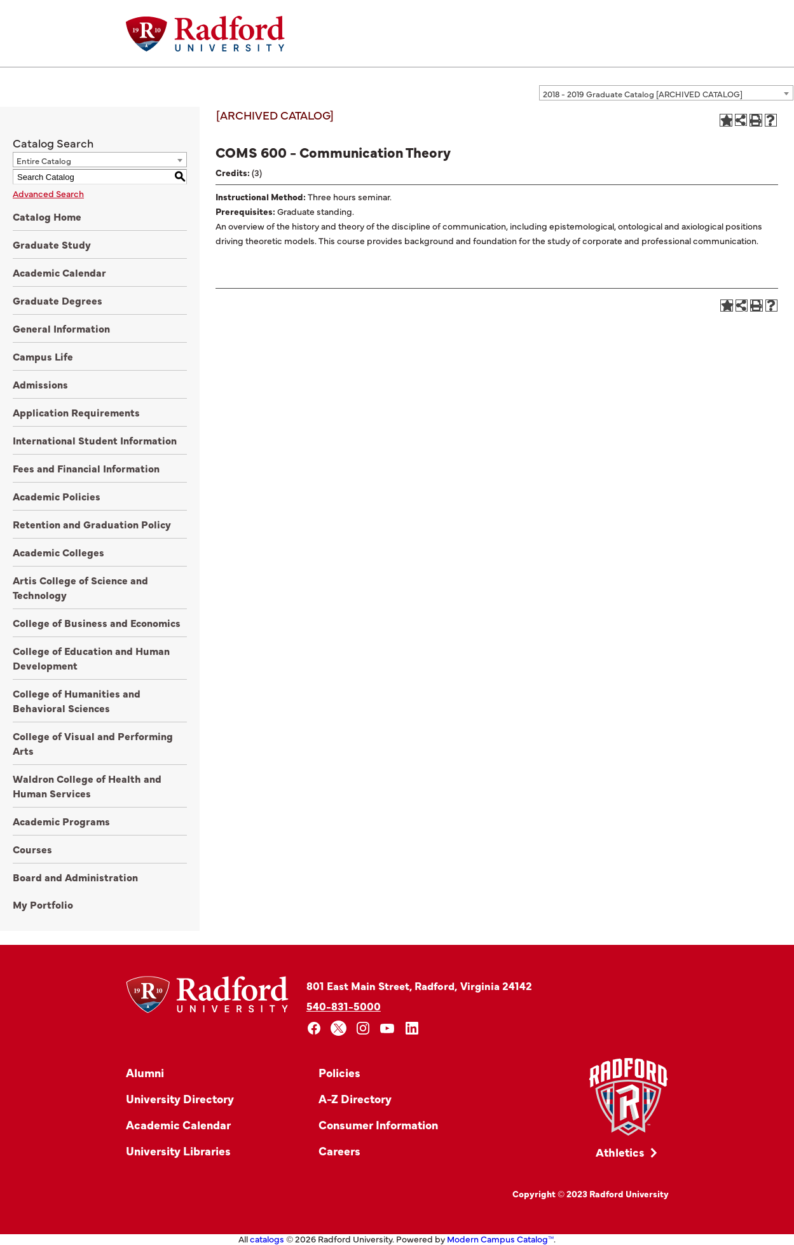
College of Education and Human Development (91, 657)
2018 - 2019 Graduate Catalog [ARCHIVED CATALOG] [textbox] (643, 93)
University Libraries (178, 1151)
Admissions (40, 384)
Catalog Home (47, 216)
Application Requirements (76, 412)
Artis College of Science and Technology (80, 587)
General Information (61, 328)
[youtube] (387, 1028)
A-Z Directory (355, 1098)
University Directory (180, 1098)
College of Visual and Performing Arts (93, 743)
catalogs (267, 1238)
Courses (32, 849)
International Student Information (95, 440)
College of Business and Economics (97, 622)
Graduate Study (52, 244)
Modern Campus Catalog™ (500, 1238)
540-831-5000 (343, 1005)
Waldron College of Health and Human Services (87, 785)
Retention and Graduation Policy (92, 524)
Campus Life (43, 356)
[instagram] (363, 1028)
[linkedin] (412, 1028)
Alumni (145, 1072)
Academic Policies (56, 496)
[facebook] (314, 1028)
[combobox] (666, 92)
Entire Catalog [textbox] (44, 160)
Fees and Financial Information (86, 468)
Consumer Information (378, 1124)
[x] (338, 1028)
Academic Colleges (58, 552)
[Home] (205, 34)
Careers (339, 1151)
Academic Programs (61, 821)
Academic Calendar (59, 272)
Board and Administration (75, 877)
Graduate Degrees (57, 300)
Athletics (620, 1152)
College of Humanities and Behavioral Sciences (76, 700)
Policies (339, 1072)
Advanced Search (48, 193)
